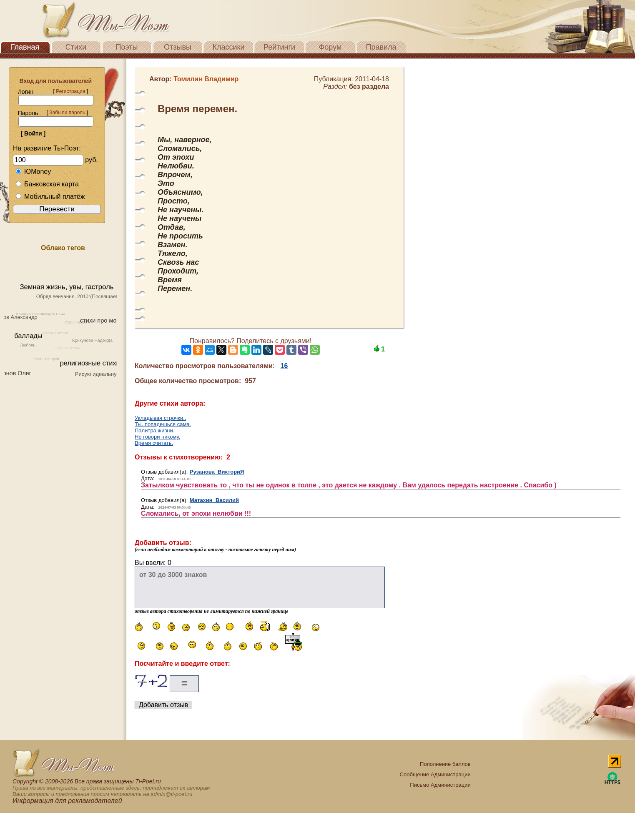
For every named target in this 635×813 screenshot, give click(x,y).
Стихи (75, 47)
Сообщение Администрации (435, 774)
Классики (229, 47)
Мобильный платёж (50, 196)
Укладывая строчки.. (160, 418)
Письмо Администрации (440, 785)
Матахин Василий (214, 500)
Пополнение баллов (445, 764)
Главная (25, 47)
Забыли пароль (67, 112)
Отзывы (177, 47)
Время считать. (154, 443)
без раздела (369, 86)
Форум (330, 47)
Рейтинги (279, 47)
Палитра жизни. (154, 430)
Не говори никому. (157, 437)
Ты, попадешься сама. (163, 424)
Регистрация (70, 91)
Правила (381, 47)
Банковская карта (47, 184)
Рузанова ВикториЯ (217, 472)
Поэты (127, 47)
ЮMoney (33, 171)
